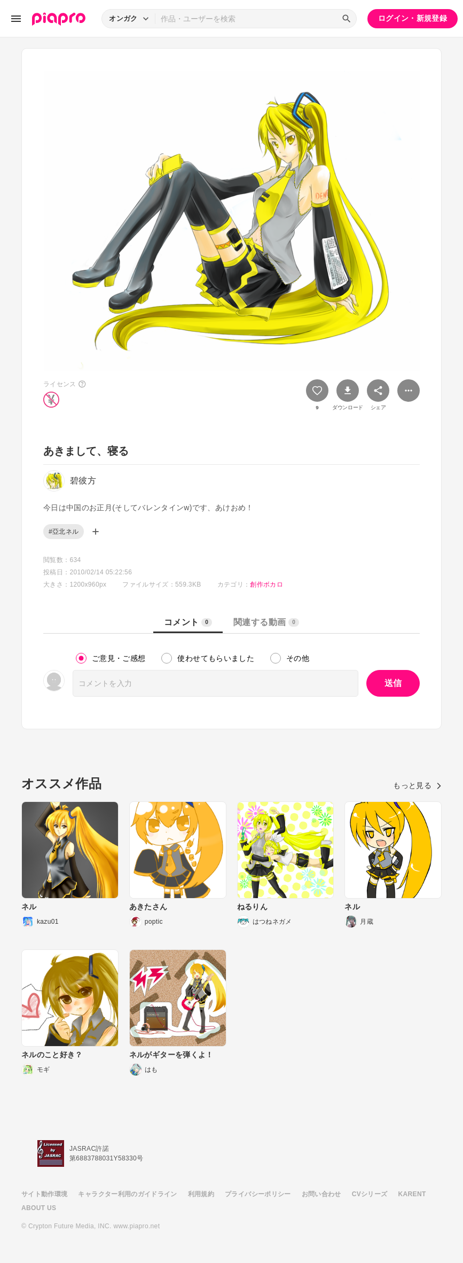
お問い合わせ (321, 1194)
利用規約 (201, 1194)
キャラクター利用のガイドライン (127, 1194)
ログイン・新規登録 (412, 18)
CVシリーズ (370, 1194)
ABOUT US (38, 1208)
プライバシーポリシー (258, 1194)
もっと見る (417, 785)
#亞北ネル (64, 531)
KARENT (412, 1194)
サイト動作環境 (44, 1194)
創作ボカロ (266, 584)
